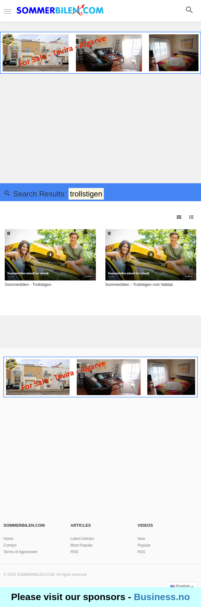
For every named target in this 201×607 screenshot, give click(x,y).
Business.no (162, 597)
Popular (143, 545)
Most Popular (81, 545)
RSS (74, 552)
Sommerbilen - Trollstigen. (28, 284)
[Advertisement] (100, 130)
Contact (9, 545)
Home (8, 538)
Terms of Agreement (20, 552)
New (141, 538)
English (181, 586)
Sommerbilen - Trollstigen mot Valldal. (139, 284)
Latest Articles (82, 538)
